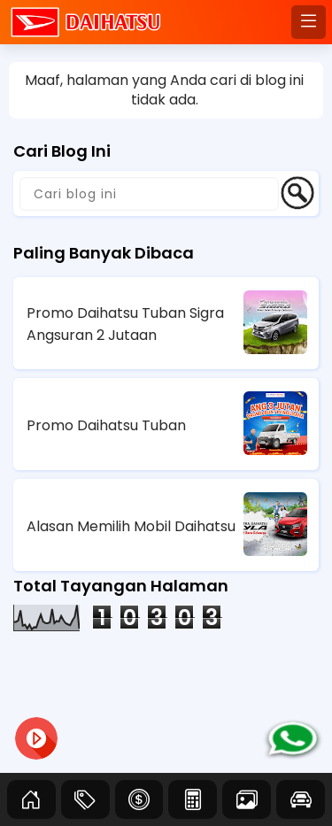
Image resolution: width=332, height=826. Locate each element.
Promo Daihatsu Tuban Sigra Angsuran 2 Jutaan (125, 324)
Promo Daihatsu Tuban (106, 425)
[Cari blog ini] (149, 194)
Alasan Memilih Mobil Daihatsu (131, 526)
